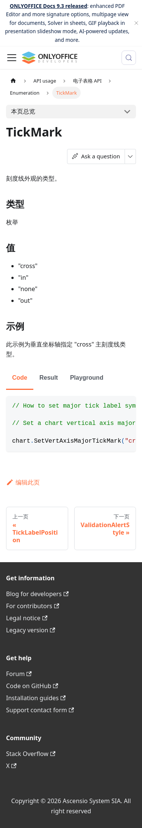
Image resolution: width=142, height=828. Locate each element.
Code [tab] (19, 377)
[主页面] (13, 81)
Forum (19, 674)
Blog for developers (37, 594)
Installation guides (36, 698)
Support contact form (40, 710)
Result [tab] (48, 377)
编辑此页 (23, 482)
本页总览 (23, 111)
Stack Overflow (30, 754)
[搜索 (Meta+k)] (129, 58)
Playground (86, 377)
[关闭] (136, 23)
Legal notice (26, 618)
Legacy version (30, 630)
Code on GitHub (32, 686)
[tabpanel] (71, 424)
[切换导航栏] (11, 57)
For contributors (32, 606)
